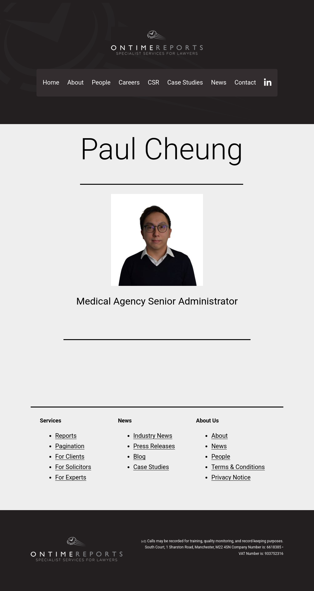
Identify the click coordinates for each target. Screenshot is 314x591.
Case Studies (185, 82)
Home (51, 82)
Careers (129, 82)
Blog (139, 456)
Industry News (152, 435)
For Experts (70, 477)
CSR (153, 82)
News (218, 82)
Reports (66, 435)
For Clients (69, 456)
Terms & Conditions (238, 467)
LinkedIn (267, 82)
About (75, 82)
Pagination (69, 446)
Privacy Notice (231, 477)
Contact (245, 82)
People (101, 82)
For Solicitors (73, 467)
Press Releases (154, 446)
